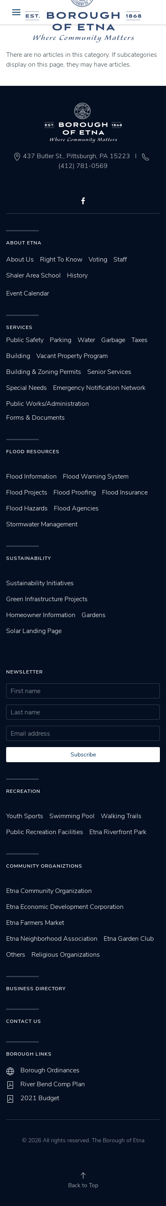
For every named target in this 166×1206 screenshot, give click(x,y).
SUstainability (28, 558)
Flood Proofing (74, 492)
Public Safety (25, 340)
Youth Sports (24, 816)
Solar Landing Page (34, 630)
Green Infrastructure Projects (47, 599)
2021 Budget (39, 1098)
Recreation (23, 791)
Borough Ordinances (50, 1070)
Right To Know (61, 259)
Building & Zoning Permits (43, 371)
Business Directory (36, 988)
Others (15, 954)
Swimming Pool (72, 816)
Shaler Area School (33, 275)
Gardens (94, 615)
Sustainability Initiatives (40, 583)
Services (19, 327)
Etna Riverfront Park (117, 832)
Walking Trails (121, 816)
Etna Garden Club (129, 938)
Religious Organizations (65, 954)
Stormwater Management (41, 524)
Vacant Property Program (72, 355)
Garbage (113, 340)
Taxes (139, 340)
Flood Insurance (125, 492)
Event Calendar (27, 293)
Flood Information (31, 476)
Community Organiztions (44, 866)
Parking (60, 340)
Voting (98, 259)
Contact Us (23, 1021)
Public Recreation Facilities (44, 832)
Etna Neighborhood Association (51, 938)
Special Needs (26, 387)
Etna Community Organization (49, 890)
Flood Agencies (76, 508)
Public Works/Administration (47, 403)
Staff (120, 259)
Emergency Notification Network (99, 387)
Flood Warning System (95, 476)
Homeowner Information (40, 615)
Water (86, 340)
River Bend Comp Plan (52, 1084)
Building (18, 355)
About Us (20, 259)
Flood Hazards (27, 508)
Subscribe (83, 755)
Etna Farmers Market (35, 922)
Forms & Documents (35, 417)
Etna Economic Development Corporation (65, 906)
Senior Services (109, 371)
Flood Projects (26, 492)
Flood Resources (33, 451)
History (77, 275)
